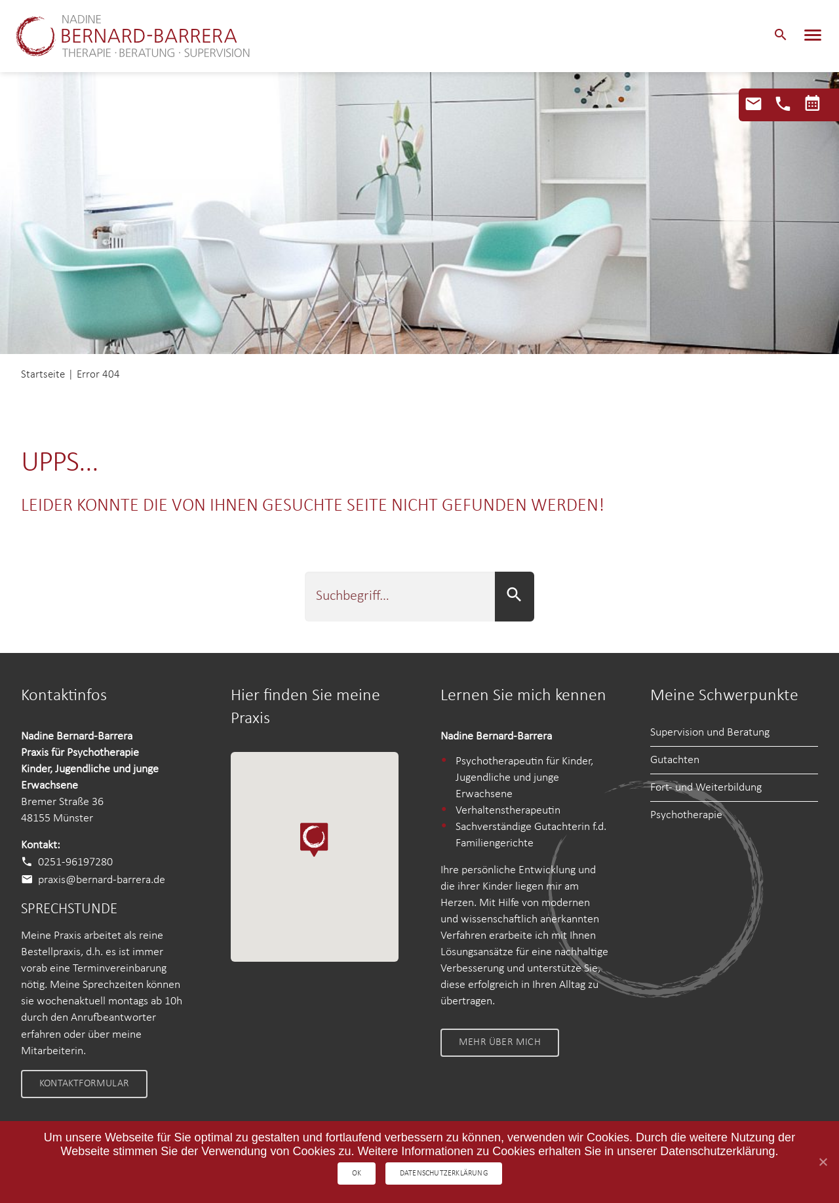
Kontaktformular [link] (84, 1083)
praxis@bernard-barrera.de (101, 880)
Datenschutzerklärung (444, 1173)
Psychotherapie (686, 815)
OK (356, 1173)
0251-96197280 (75, 862)
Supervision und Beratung (710, 732)
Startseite (43, 374)
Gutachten (674, 760)
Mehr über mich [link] (500, 1042)
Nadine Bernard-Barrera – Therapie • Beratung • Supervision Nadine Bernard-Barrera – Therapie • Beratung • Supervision (143, 36)
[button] (781, 36)
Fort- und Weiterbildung (706, 787)
